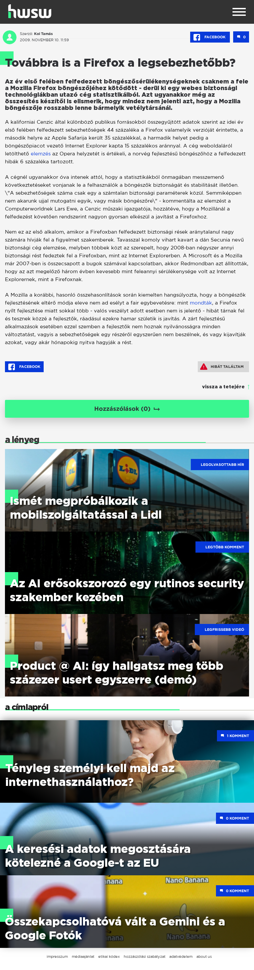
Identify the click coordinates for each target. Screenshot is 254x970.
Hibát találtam (222, 366)
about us (204, 956)
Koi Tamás (43, 33)
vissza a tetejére (223, 387)
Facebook (210, 37)
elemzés (41, 153)
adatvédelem (180, 956)
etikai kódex (109, 956)
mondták (201, 303)
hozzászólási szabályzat (144, 956)
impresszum (57, 956)
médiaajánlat (83, 956)
